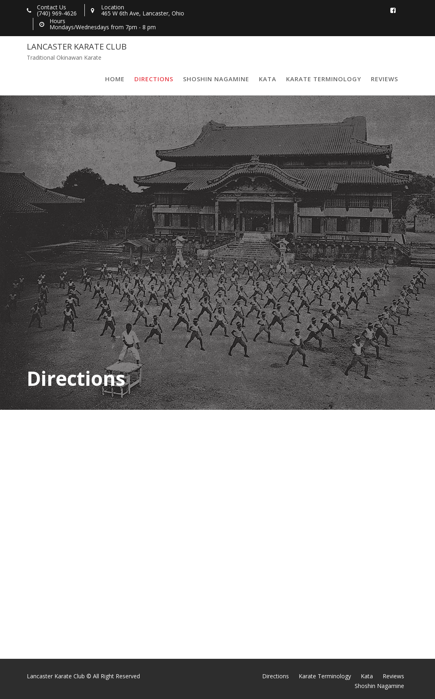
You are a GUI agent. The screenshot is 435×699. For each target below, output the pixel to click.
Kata (267, 79)
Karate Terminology (323, 79)
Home (115, 79)
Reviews (384, 79)
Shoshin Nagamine (216, 79)
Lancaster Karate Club (77, 46)
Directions (153, 79)
